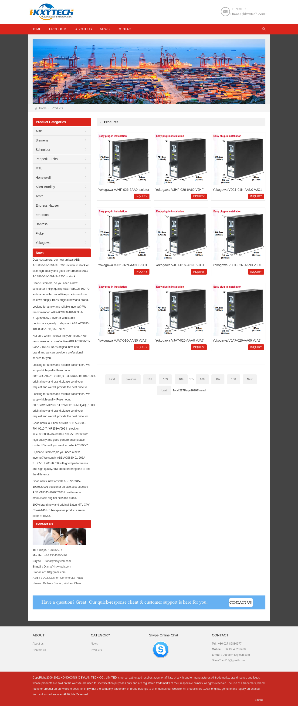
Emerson (42, 215)
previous (131, 379)
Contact (125, 29)
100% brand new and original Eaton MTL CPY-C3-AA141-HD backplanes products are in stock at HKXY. (61, 510)
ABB (39, 131)
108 (233, 379)
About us (83, 29)
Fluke (40, 233)
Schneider (43, 149)
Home (43, 108)
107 (218, 379)
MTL (39, 168)
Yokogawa (43, 243)
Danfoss (41, 224)
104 (181, 379)
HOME (36, 29)
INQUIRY (141, 196)
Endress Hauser (47, 205)
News (105, 29)
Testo (39, 196)
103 (165, 379)
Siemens (42, 140)
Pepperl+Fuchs (47, 159)
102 (149, 379)
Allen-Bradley (45, 187)
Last (164, 390)
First (112, 379)
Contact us (39, 650)
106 (202, 379)
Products (58, 29)
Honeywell (43, 177)
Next (250, 379)
